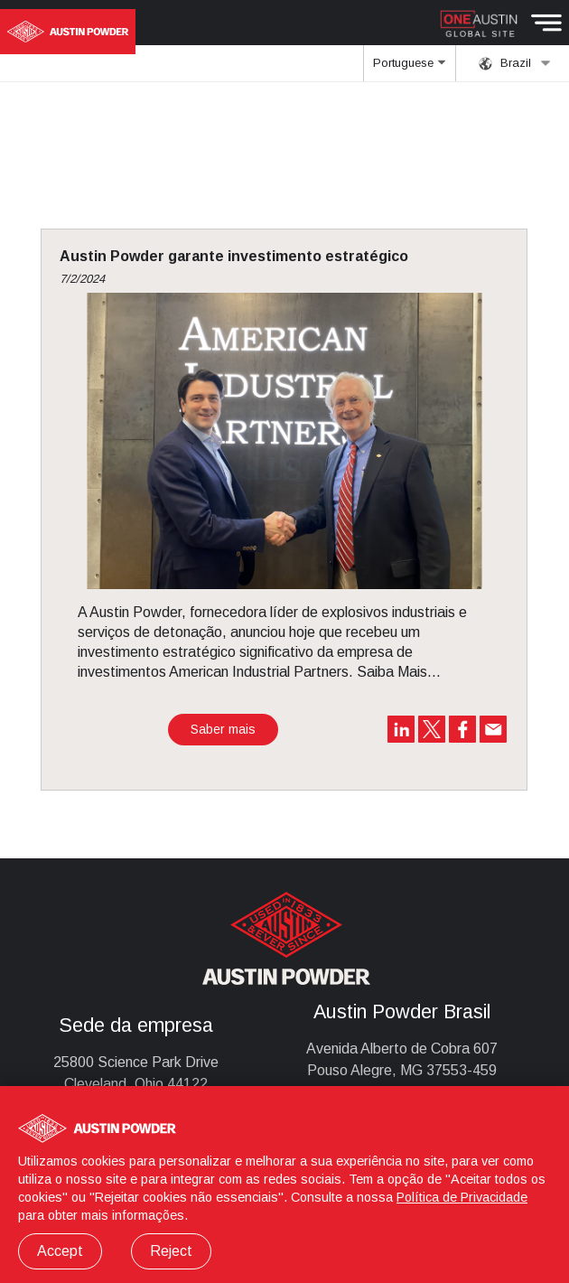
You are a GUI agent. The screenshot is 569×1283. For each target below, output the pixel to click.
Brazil (515, 63)
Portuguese (409, 68)
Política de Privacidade (461, 1197)
